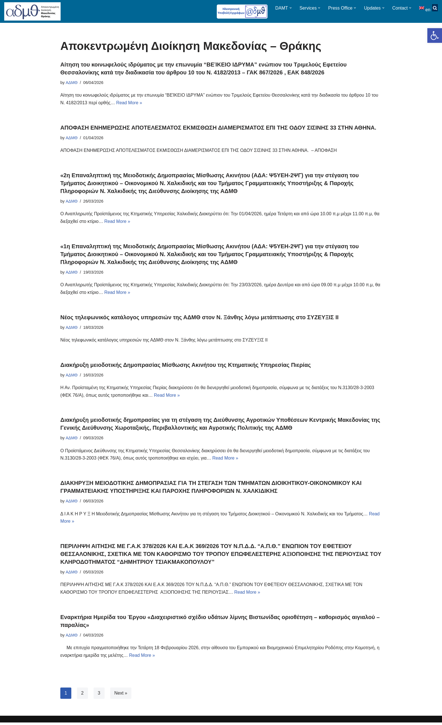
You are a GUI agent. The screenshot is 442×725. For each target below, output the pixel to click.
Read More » (130, 103)
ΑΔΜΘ (72, 82)
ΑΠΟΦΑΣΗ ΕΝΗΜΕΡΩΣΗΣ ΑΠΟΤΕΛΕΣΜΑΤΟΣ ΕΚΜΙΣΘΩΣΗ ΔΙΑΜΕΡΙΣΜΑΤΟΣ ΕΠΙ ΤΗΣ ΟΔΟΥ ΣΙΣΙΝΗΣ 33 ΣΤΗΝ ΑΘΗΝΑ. (218, 128)
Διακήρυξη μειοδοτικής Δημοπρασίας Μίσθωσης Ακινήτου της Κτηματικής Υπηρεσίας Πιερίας (185, 366)
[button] (434, 35)
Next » (120, 695)
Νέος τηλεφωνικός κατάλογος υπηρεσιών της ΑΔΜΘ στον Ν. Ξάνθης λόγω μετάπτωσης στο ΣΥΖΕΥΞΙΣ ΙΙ (199, 318)
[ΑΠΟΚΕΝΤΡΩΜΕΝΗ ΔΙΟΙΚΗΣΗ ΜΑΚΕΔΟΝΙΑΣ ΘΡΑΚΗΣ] (32, 11)
